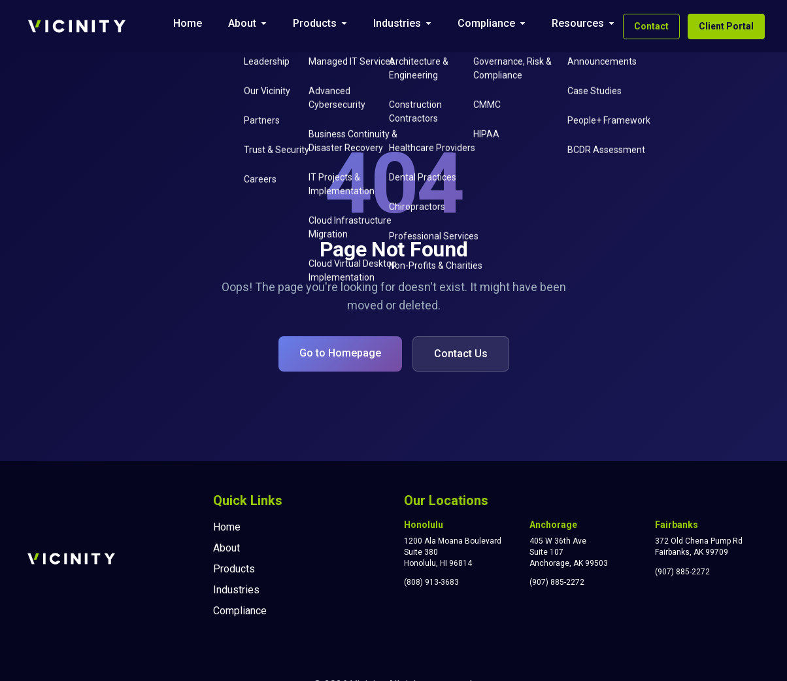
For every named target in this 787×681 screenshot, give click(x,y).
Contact (651, 26)
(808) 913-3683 (431, 582)
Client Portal (726, 26)
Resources (578, 23)
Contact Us (461, 353)
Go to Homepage (340, 353)
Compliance (486, 23)
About (242, 23)
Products (315, 23)
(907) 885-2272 (556, 582)
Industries (397, 23)
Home (187, 23)
